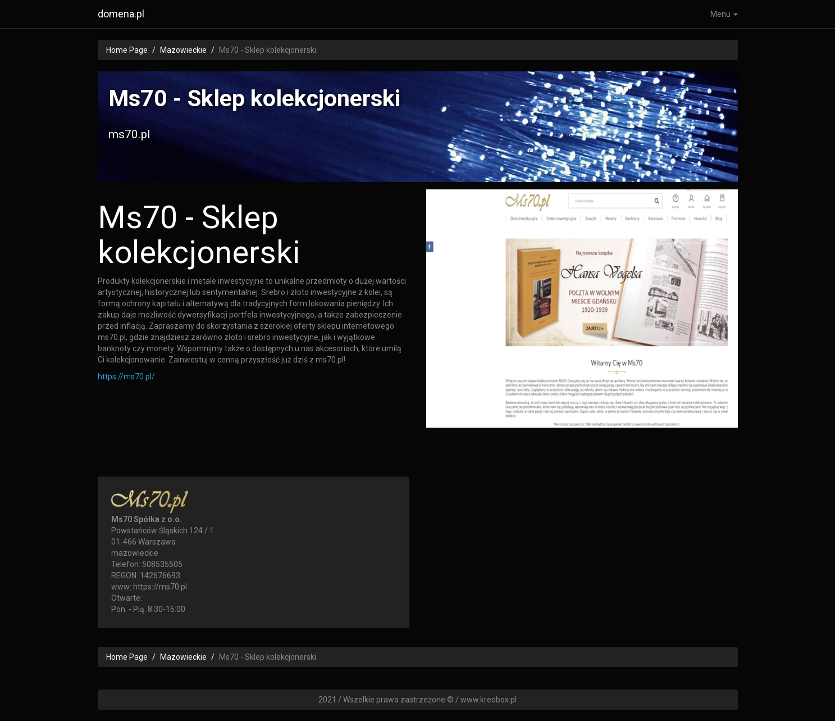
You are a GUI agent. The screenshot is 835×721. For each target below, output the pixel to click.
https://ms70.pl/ (126, 376)
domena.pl (121, 14)
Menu (724, 14)
